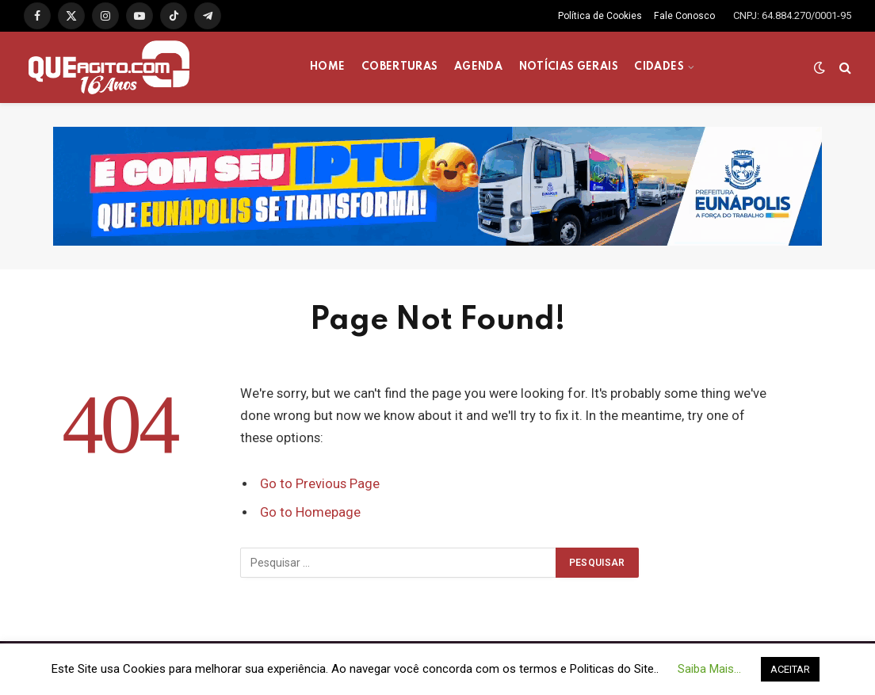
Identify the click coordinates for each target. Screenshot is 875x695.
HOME (327, 67)
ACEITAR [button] (790, 669)
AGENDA (478, 67)
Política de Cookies (600, 15)
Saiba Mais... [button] (709, 669)
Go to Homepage (310, 512)
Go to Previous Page (320, 483)
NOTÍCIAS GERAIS (568, 67)
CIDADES (659, 67)
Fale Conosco (684, 15)
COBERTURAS (399, 67)
